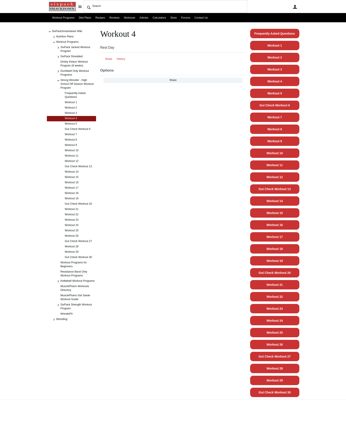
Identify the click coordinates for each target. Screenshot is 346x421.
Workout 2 (71, 107)
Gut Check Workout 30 (78, 257)
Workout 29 (72, 251)
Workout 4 (71, 118)
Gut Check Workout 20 (78, 203)
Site (80, 6)
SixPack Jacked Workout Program (73, 49)
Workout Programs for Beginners (74, 264)
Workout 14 (72, 171)
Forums (185, 17)
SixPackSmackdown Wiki (65, 31)
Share (108, 58)
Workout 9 (71, 145)
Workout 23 (72, 219)
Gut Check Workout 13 (78, 166)
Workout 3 (71, 112)
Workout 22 (72, 214)
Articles (144, 17)
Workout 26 (72, 235)
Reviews (114, 17)
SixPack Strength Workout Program (74, 306)
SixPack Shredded (69, 57)
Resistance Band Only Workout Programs (74, 273)
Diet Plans (85, 17)
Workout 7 (71, 134)
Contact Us (201, 17)
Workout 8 (71, 139)
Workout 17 (72, 187)
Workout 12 (72, 161)
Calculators (159, 17)
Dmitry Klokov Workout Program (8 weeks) (74, 63)
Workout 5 (71, 123)
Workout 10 (72, 150)
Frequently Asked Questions (75, 95)
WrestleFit (67, 313)
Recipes (100, 17)
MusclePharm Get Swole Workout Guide (75, 297)
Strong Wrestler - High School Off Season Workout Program (75, 83)
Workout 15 (72, 177)
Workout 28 (72, 246)
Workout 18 (72, 193)
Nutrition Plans (63, 37)
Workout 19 (72, 198)
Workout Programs (63, 17)
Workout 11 (72, 155)
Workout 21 (72, 209)
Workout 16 (72, 182)
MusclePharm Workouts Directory (75, 288)
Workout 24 (72, 225)
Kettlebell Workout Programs (75, 281)
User (295, 7)
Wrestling (59, 319)
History (121, 58)
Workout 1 (71, 102)
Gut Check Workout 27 (78, 241)
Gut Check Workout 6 (78, 129)
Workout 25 (72, 230)
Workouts (129, 17)
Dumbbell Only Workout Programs (72, 72)
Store (173, 17)
